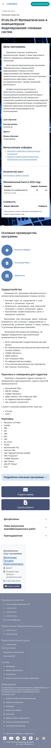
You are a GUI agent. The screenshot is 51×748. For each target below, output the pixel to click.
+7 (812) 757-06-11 (9, 630)
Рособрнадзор (9, 674)
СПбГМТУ (12, 4)
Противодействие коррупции (14, 726)
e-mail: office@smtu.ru (25, 744)
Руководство (8, 706)
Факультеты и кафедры (12, 710)
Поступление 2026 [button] (40, 4)
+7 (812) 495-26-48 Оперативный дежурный (18, 742)
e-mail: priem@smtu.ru (12, 620)
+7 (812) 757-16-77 (8, 11)
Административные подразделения (16, 718)
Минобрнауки (9, 666)
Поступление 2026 (9, 656)
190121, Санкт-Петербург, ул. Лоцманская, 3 (18, 733)
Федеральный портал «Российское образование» (21, 678)
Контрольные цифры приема (16, 175)
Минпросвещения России (13, 670)
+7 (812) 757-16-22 (9, 644)
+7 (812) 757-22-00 (10, 616)
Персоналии (8, 714)
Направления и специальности (13, 652)
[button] (3, 4)
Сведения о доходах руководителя (16, 722)
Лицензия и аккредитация (13, 702)
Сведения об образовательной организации (19, 698)
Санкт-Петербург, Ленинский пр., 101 (16, 604)
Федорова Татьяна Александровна (13, 561)
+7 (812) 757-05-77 (9, 612)
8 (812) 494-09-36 (13, 581)
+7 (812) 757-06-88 (10, 634)
